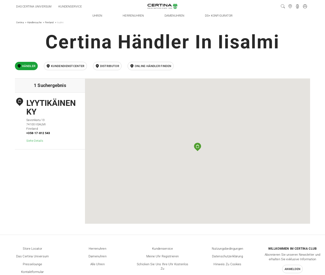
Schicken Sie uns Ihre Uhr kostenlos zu (162, 266)
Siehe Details (34, 140)
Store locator (32, 249)
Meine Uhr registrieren (162, 256)
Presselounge (32, 264)
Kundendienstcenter (67, 66)
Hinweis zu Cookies (227, 264)
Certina (20, 22)
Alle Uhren (97, 264)
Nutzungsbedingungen (227, 249)
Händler (28, 66)
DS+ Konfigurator (219, 15)
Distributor (109, 66)
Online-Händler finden (153, 66)
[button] (197, 147)
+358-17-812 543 (38, 133)
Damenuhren (174, 15)
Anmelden (292, 269)
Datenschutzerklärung (227, 256)
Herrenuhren (133, 15)
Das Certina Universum (33, 6)
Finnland (49, 22)
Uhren (97, 15)
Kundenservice (70, 6)
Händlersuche (34, 22)
